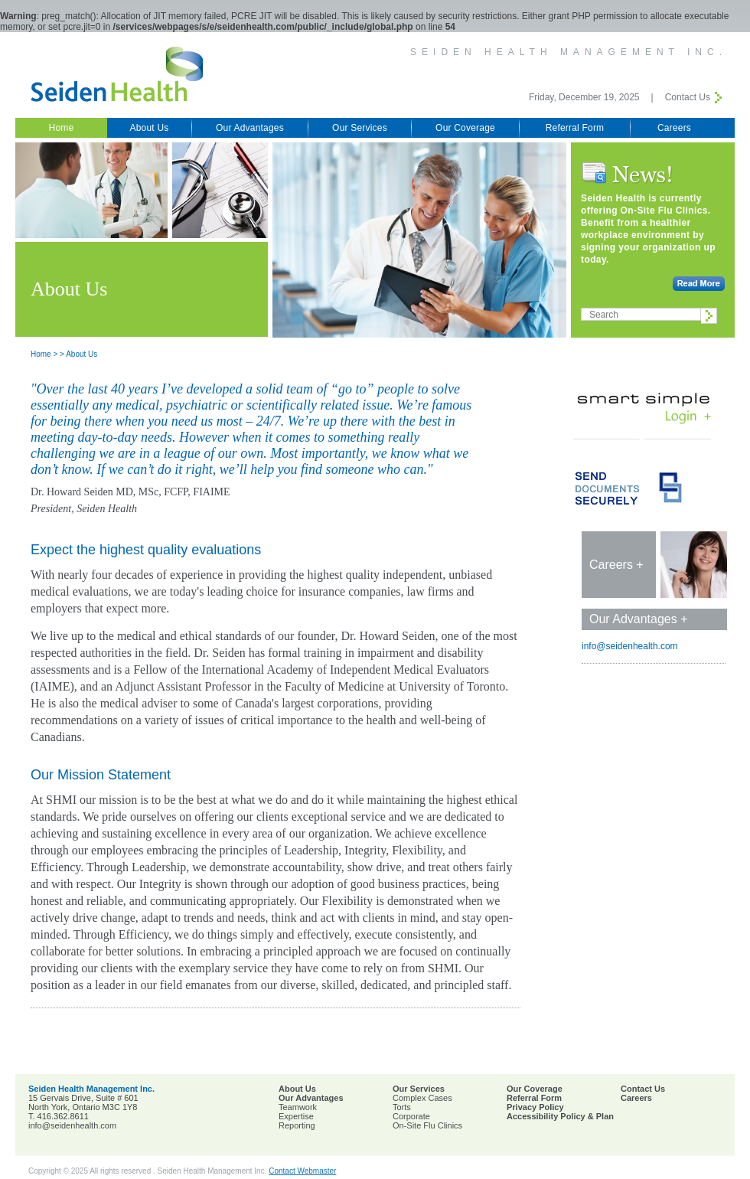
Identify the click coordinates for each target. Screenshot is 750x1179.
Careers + (616, 564)
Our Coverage (465, 127)
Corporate (411, 1116)
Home (61, 127)
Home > (44, 354)
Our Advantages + (638, 618)
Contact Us (687, 97)
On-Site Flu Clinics (427, 1125)
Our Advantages (250, 127)
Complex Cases (422, 1097)
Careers (674, 127)
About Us (149, 127)
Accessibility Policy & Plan (560, 1116)
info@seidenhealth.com (630, 646)
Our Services (359, 127)
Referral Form (575, 127)
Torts (402, 1107)
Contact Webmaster (302, 1171)
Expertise (296, 1116)
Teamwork (298, 1107)
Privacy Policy (535, 1107)
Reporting (297, 1125)
